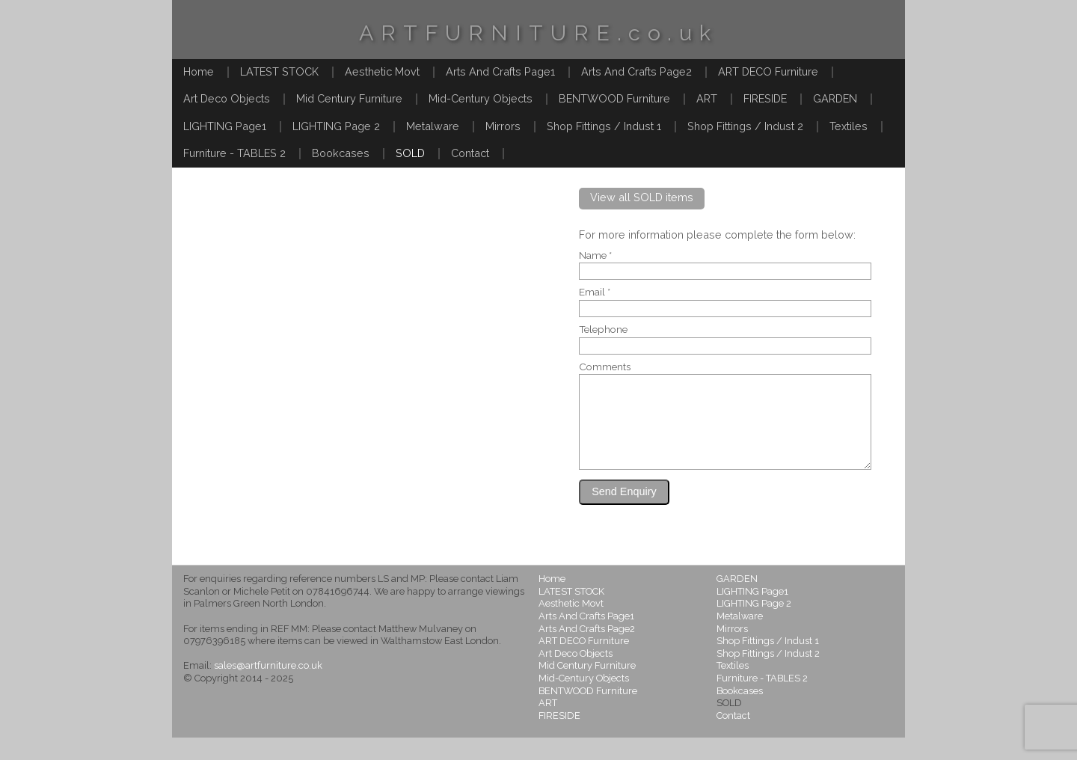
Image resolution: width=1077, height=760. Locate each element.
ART (706, 98)
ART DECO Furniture (768, 71)
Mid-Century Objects (481, 98)
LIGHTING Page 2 (336, 126)
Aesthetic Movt (382, 71)
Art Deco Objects (226, 98)
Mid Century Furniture (349, 98)
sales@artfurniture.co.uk (268, 687)
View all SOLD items (641, 197)
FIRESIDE (765, 98)
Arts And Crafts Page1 (500, 71)
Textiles (848, 126)
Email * (594, 292)
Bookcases (340, 153)
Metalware (432, 126)
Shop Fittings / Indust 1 (604, 126)
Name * (595, 256)
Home (198, 71)
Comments (604, 367)
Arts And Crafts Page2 (636, 71)
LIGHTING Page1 (224, 126)
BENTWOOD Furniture (614, 98)
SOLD (410, 153)
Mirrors (503, 126)
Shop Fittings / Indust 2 (745, 126)
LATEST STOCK (279, 71)
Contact (470, 153)
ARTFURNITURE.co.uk (538, 33)
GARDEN (835, 98)
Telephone (603, 330)
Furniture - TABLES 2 (234, 153)
